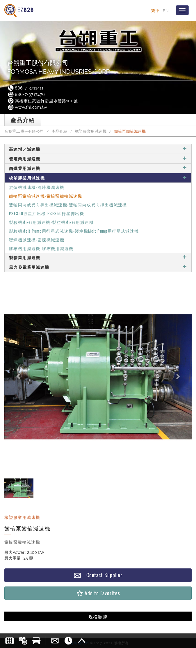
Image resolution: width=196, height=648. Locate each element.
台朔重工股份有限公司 (24, 131)
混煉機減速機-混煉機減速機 (36, 187)
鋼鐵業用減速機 (98, 168)
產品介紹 (59, 131)
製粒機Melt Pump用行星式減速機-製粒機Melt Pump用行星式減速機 (74, 231)
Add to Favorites (98, 593)
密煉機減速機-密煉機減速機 (36, 239)
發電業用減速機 (98, 158)
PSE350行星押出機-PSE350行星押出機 (46, 213)
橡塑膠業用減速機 (91, 131)
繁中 (155, 10)
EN (166, 10)
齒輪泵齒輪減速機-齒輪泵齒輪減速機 (45, 196)
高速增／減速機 (98, 149)
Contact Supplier (98, 575)
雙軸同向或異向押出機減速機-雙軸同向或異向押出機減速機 (68, 204)
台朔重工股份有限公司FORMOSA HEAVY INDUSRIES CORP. (59, 67)
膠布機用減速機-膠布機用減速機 (41, 248)
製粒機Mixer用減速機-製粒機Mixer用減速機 (51, 222)
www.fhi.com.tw (27, 107)
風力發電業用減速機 (98, 267)
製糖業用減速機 (98, 257)
